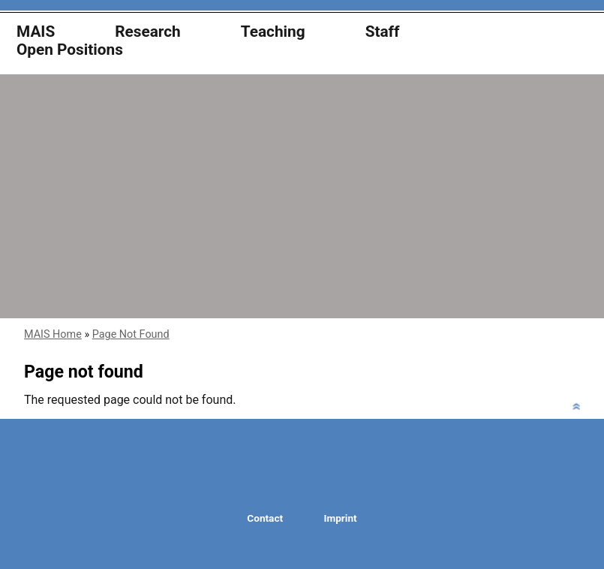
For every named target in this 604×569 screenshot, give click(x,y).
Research (148, 32)
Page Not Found (131, 334)
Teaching (273, 32)
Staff (382, 32)
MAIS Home (53, 334)
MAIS (36, 32)
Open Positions (70, 50)
